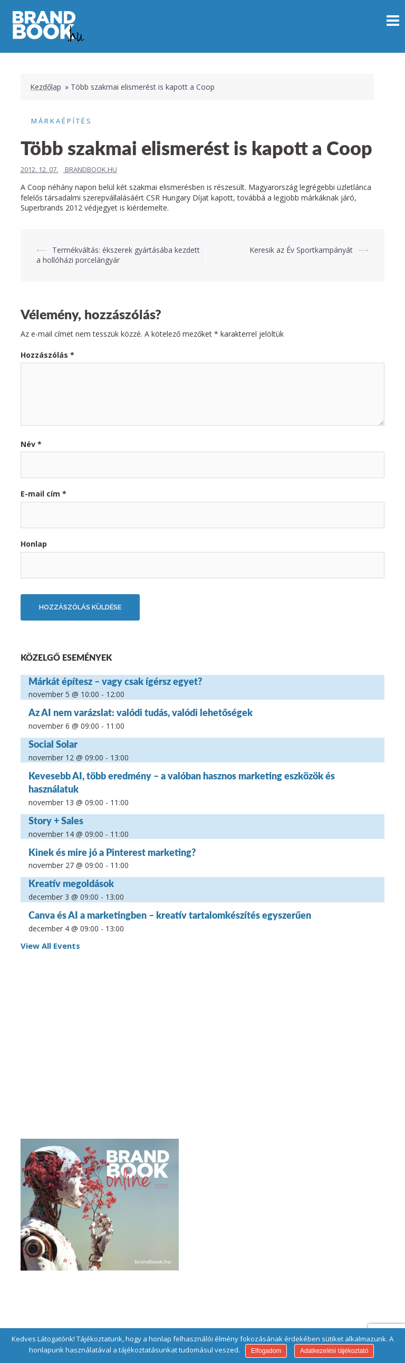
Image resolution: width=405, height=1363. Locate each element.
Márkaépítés (61, 121)
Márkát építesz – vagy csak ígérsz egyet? (115, 681)
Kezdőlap (45, 87)
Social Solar (53, 744)
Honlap (34, 544)
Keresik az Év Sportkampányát (301, 250)
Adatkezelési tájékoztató (334, 1351)
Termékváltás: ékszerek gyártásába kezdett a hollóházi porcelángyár (118, 255)
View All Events (50, 945)
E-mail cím (43, 494)
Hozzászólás (47, 355)
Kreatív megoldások (71, 883)
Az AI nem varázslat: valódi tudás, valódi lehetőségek (140, 712)
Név (31, 444)
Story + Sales (55, 820)
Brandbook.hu (91, 169)
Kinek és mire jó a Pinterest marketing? (112, 852)
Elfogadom (266, 1351)
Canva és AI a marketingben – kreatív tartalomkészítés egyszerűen (169, 915)
